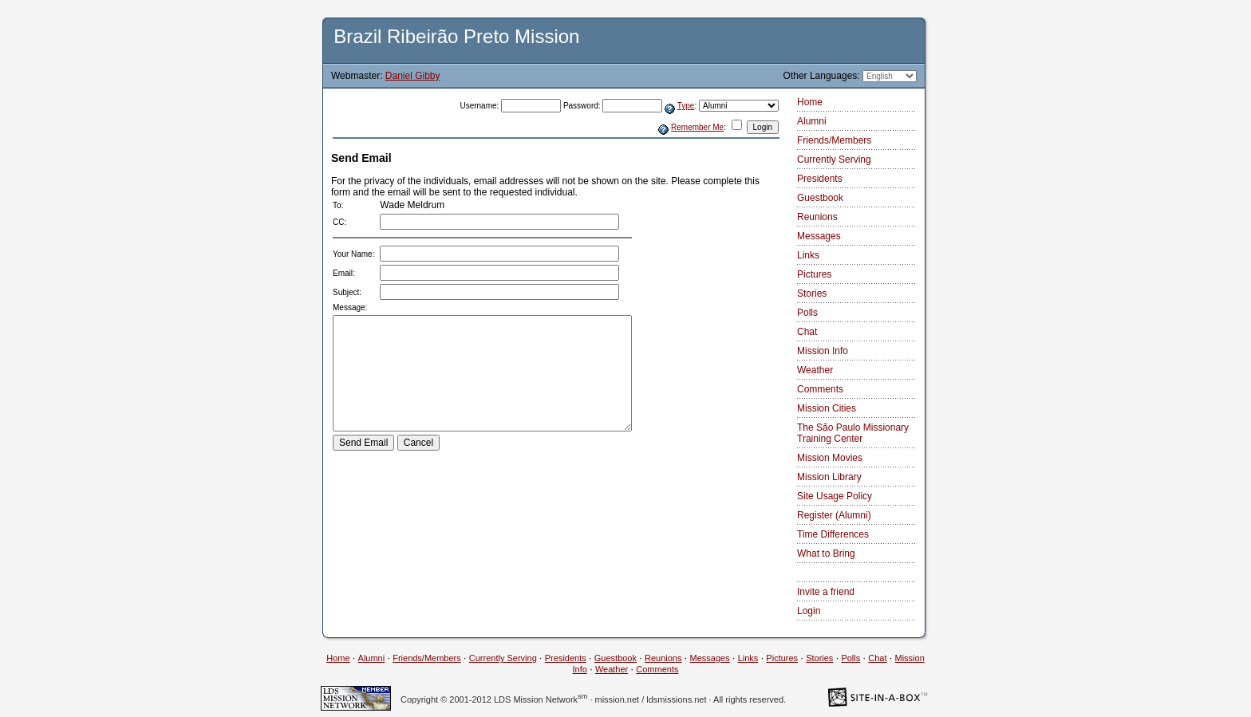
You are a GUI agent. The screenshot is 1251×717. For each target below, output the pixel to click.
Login (808, 611)
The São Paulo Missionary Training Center (853, 433)
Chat (807, 331)
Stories (812, 293)
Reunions (817, 217)
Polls (807, 312)
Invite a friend (825, 591)
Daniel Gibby (412, 75)
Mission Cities (826, 408)
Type (686, 105)
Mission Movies (829, 457)
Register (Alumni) (834, 515)
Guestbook (820, 197)
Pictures (814, 274)
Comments (820, 389)
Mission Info (822, 351)
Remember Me (697, 127)
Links (808, 255)
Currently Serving (834, 159)
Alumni (812, 121)
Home (810, 102)
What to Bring (826, 553)
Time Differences (833, 534)
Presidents (820, 178)
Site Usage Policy (834, 496)
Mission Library (829, 477)
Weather (815, 370)
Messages (819, 236)
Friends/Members (834, 140)
